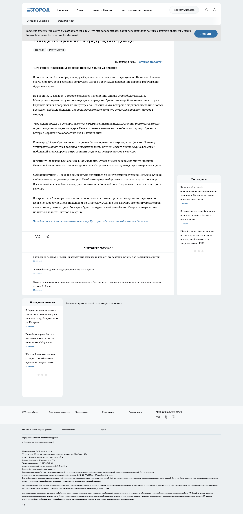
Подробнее (104, 488)
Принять (206, 33)
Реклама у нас (66, 20)
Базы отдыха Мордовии (59, 412)
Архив (103, 429)
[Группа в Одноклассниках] (166, 417)
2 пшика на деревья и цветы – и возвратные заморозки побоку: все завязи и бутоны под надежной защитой (98, 259)
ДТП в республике (30, 412)
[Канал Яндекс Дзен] (173, 417)
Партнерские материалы (136, 9)
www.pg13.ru (52, 437)
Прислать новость (184, 9)
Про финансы (108, 412)
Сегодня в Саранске (38, 20)
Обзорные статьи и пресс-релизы (37, 429)
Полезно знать (135, 412)
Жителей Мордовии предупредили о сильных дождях (98, 271)
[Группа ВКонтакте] (158, 417)
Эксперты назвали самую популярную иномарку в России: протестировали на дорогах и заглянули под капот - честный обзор (98, 286)
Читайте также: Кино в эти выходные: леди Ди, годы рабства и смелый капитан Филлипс (90, 221)
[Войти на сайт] (214, 10)
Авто (80, 9)
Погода (39, 49)
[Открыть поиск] (207, 10)
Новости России (102, 9)
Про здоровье (81, 412)
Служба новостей (151, 62)
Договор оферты (69, 429)
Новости (62, 9)
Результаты (56, 49)
